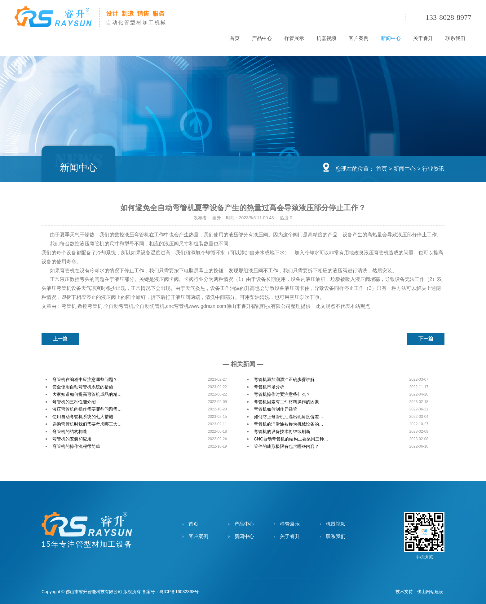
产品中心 (262, 38)
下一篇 (425, 338)
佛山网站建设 (430, 591)
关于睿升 (423, 38)
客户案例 (359, 38)
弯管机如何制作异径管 (275, 409)
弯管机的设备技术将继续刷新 (282, 431)
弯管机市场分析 (269, 386)
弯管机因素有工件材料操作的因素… (288, 401)
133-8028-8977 (448, 17)
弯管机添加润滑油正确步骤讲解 (284, 379)
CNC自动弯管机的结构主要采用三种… (291, 438)
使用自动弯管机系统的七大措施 (82, 416)
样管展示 (294, 38)
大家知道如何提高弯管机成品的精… (87, 394)
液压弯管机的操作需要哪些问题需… (87, 409)
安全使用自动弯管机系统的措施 (82, 386)
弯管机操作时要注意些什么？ (282, 394)
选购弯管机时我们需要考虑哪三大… (87, 424)
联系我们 (455, 38)
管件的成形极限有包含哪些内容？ (286, 446)
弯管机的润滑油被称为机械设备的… (288, 424)
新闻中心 (391, 38)
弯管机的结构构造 (69, 431)
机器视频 (326, 38)
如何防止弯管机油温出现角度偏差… (288, 416)
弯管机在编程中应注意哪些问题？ (84, 379)
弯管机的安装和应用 (71, 438)
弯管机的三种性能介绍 (74, 401)
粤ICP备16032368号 (179, 591)
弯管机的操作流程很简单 (76, 446)
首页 (235, 38)
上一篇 (60, 338)
